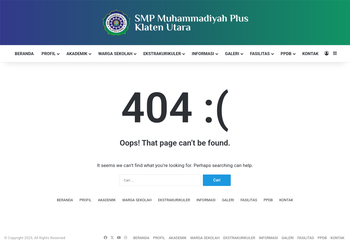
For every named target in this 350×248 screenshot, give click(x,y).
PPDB (286, 53)
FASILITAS (260, 53)
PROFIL (48, 53)
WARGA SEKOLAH (115, 53)
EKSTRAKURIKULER (162, 53)
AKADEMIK (76, 53)
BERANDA (24, 53)
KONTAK (310, 53)
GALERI (232, 53)
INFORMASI (203, 53)
